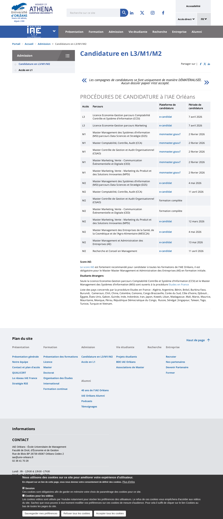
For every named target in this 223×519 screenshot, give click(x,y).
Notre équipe (20, 361)
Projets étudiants (126, 356)
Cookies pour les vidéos (39, 495)
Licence (47, 361)
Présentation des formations (60, 356)
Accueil (29, 44)
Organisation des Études (58, 378)
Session (30, 488)
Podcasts (86, 401)
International (51, 383)
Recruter (171, 356)
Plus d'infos (128, 481)
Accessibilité (193, 6)
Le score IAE (87, 267)
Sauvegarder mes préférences (41, 513)
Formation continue (55, 389)
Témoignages (89, 406)
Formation (96, 32)
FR (204, 19)
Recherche (159, 32)
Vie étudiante (138, 32)
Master (47, 367)
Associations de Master (130, 367)
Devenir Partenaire (177, 367)
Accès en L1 (26, 70)
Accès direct (185, 19)
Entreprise (179, 32)
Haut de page (195, 340)
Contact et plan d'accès (26, 367)
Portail (16, 44)
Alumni (197, 32)
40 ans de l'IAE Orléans (95, 390)
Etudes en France (179, 284)
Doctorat (48, 372)
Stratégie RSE (20, 383)
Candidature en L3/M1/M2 (34, 64)
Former (170, 372)
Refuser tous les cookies (76, 513)
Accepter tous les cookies (110, 513)
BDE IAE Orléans (126, 361)
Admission (116, 32)
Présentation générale (25, 356)
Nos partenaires (175, 361)
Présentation (74, 32)
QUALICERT (19, 372)
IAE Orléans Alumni (93, 395)
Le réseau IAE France (24, 378)
